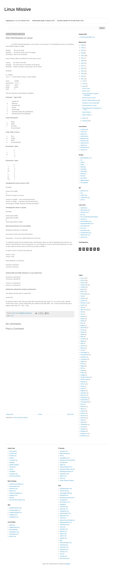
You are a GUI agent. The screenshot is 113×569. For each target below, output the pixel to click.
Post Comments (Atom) (21, 417)
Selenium (83, 418)
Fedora (82, 372)
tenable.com (63, 538)
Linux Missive (17, 9)
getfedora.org (84, 138)
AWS (81, 343)
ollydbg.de (63, 504)
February (85, 121)
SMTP (82, 409)
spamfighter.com (65, 458)
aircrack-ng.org (64, 491)
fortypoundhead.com (66, 467)
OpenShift (83, 327)
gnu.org (82, 214)
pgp (61, 540)
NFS (81, 323)
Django (82, 366)
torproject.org (64, 529)
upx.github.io (63, 500)
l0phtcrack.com (64, 515)
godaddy (11, 462)
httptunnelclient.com (66, 522)
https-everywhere (65, 453)
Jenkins (82, 298)
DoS (81, 368)
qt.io (81, 193)
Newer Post (9, 414)
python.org (12, 536)
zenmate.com (64, 451)
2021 (82, 58)
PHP (81, 312)
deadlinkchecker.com (15, 508)
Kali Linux (83, 384)
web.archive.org (64, 558)
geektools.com (64, 549)
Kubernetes (83, 285)
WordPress (83, 436)
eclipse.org (83, 195)
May (83, 86)
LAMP (82, 388)
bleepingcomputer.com (66, 471)
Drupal (82, 370)
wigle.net (62, 464)
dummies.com (84, 212)
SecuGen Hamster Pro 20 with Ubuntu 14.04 (70, 20)
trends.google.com (14, 510)
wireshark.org (64, 545)
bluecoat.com (64, 509)
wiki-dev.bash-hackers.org (17, 500)
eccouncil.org (13, 460)
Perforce (82, 176)
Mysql (82, 289)
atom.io (82, 199)
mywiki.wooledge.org (15, 493)
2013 (82, 76)
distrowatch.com (85, 210)
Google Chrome (85, 377)
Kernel (82, 386)
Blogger (68, 564)
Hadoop (82, 382)
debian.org (83, 134)
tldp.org (11, 497)
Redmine (83, 406)
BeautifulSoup (13, 529)
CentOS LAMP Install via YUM (91, 100)
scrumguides (84, 182)
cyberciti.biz (83, 208)
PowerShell (83, 400)
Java (81, 307)
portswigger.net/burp (66, 493)
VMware (82, 429)
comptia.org (12, 455)
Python (82, 334)
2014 (82, 73)
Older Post (70, 414)
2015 (82, 71)
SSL (81, 314)
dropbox (11, 458)
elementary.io (84, 136)
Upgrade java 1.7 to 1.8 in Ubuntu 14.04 (17, 20)
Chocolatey (83, 352)
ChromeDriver (84, 354)
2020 (82, 60)
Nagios (82, 325)
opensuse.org (84, 143)
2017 (82, 66)
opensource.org (85, 235)
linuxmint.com (84, 141)
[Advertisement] (40, 395)
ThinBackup (83, 424)
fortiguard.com (64, 495)
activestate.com (14, 534)
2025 (82, 47)
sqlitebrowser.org (14, 527)
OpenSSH (83, 393)
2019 (82, 63)
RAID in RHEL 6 (87, 115)
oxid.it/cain (63, 518)
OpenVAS (83, 395)
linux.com (83, 228)
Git (81, 160)
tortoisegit (83, 169)
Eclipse (82, 318)
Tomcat (82, 427)
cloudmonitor (13, 453)
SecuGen (83, 415)
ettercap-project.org (65, 542)
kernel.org (83, 219)
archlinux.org (84, 129)
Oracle (82, 330)
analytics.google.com (15, 512)
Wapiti (82, 341)
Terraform (83, 339)
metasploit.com (64, 511)
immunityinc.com (65, 502)
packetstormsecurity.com (67, 497)
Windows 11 (84, 433)
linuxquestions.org (85, 232)
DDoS (82, 364)
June (84, 83)
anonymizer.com (65, 524)
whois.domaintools (14, 476)
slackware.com (84, 147)
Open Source (84, 309)
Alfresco (82, 346)
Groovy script (84, 379)
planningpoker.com (86, 158)
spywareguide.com (65, 513)
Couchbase (83, 359)
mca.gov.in (12, 467)
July (83, 81)
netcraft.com (63, 556)
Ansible (82, 287)
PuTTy (62, 455)
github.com (12, 491)
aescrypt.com (64, 462)
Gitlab (82, 164)
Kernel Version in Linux (89, 98)
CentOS (82, 300)
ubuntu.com (83, 150)
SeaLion (82, 413)
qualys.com (63, 533)
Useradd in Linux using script (90, 103)
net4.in (11, 469)
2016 (82, 68)
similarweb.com (14, 517)
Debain (82, 316)
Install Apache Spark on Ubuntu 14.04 (43, 20)
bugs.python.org (14, 532)
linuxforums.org (84, 230)
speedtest (12, 471)
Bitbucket (83, 167)
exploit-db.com (64, 547)
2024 (82, 50)
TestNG (82, 422)
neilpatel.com (13, 515)
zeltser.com (63, 476)
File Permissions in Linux (89, 105)
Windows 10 (84, 303)
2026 (82, 45)
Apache (82, 305)
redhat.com (83, 145)
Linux (12, 315)
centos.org (83, 131)
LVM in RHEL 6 (86, 112)
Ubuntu (82, 282)
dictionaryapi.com (14, 486)
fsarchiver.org (13, 488)
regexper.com (13, 495)
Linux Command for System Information (90, 94)
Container (83, 357)
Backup (82, 348)
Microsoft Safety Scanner (67, 469)
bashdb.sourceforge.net (16, 484)
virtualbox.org (13, 474)
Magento (83, 390)
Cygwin (82, 361)
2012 (82, 79)
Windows (83, 431)
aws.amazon (13, 451)
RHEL (82, 291)
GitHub (82, 162)
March (84, 118)
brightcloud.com (64, 474)
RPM (81, 336)
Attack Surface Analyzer (67, 480)
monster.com (64, 551)
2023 (82, 53)
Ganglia (82, 375)
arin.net (62, 554)
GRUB (82, 321)
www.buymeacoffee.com (87, 37)
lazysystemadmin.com (86, 223)
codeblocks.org (84, 197)
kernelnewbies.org (85, 221)
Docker (82, 280)
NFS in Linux (86, 91)
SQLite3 (82, 411)
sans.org (62, 478)
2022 (82, 55)
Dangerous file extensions (67, 460)
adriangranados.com (66, 488)
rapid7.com (63, 536)
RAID (82, 404)
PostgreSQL (84, 397)
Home (40, 414)
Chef (81, 350)
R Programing (84, 402)
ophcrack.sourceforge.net (67, 520)
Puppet (82, 332)
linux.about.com (85, 226)
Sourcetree (83, 178)
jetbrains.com (84, 191)
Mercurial (83, 173)
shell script (83, 294)
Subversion (83, 171)
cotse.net (62, 527)
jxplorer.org (63, 531)
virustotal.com (64, 506)
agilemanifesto (84, 180)
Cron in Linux (86, 88)
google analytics (14, 464)
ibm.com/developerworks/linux (89, 217)
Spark (82, 420)
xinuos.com (83, 237)
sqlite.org (12, 525)
